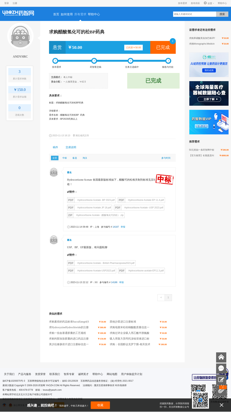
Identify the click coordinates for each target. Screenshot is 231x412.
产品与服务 (24, 374)
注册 (15, 3)
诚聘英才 (83, 374)
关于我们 (9, 374)
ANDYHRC (20, 56)
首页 (56, 14)
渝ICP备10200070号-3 (13, 381)
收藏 (100, 405)
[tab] (55, 147)
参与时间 (165, 158)
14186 (114, 282)
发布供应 (195, 3)
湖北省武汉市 (82, 135)
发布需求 (182, 3)
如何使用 (67, 14)
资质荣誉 (40, 374)
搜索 (222, 14)
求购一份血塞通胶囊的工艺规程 (67, 333)
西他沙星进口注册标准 (123, 321)
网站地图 (112, 374)
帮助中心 (222, 3)
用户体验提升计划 (131, 374)
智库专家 (69, 374)
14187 (116, 227)
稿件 (55, 147)
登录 (6, 3)
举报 (123, 227)
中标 (64, 158)
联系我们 (54, 374)
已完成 (163, 47)
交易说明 (71, 147)
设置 (208, 3)
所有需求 (80, 14)
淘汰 (85, 158)
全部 (54, 158)
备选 (74, 158)
